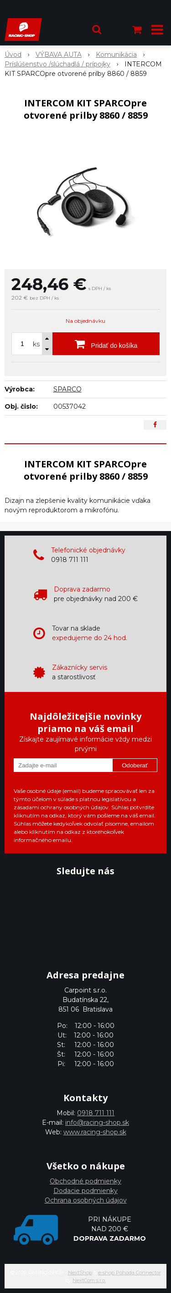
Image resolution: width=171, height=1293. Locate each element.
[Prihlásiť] (117, 29)
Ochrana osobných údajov (86, 1200)
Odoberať (135, 765)
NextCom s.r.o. (89, 1280)
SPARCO (67, 389)
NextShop (80, 1272)
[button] (96, 29)
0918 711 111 (95, 1113)
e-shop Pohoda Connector (129, 1272)
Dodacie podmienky (85, 1191)
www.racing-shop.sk (94, 1132)
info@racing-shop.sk (97, 1122)
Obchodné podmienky (85, 1181)
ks (36, 344)
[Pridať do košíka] (106, 343)
